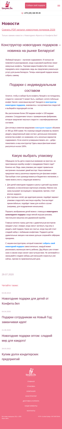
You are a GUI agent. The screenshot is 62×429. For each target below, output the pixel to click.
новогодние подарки (43, 128)
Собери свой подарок (35, 5)
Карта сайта (5, 418)
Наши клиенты (31, 406)
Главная (31, 381)
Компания (31, 391)
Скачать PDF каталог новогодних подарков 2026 (28, 29)
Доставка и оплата (31, 401)
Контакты (31, 411)
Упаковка (31, 386)
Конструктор (31, 396)
